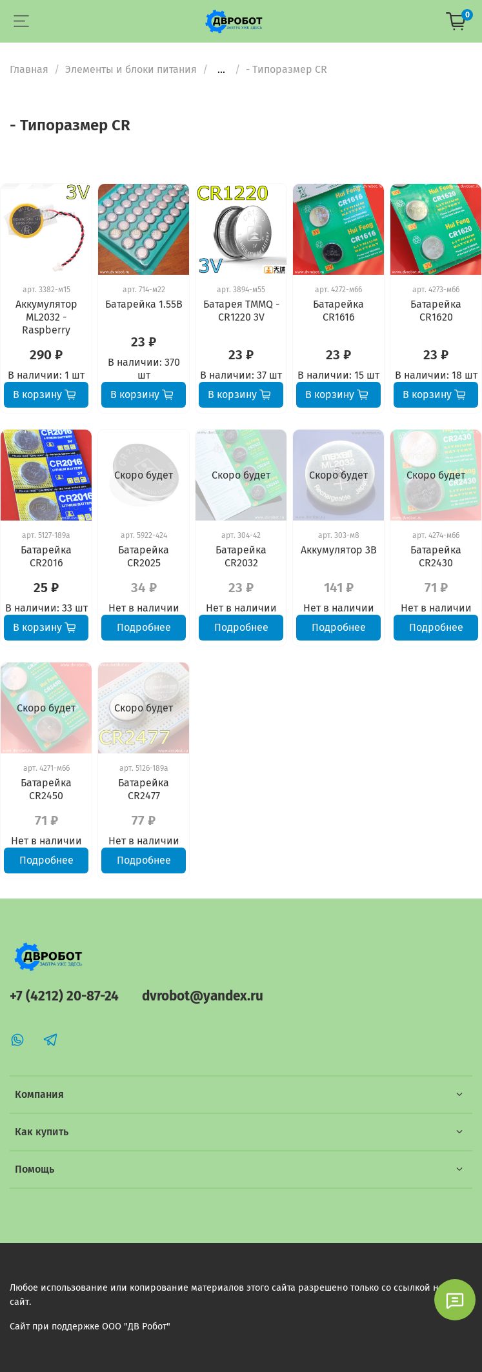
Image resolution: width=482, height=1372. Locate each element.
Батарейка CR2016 (46, 556)
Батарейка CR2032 (241, 556)
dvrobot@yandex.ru (202, 996)
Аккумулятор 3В (339, 550)
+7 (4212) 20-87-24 (64, 996)
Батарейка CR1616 (338, 310)
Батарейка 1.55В (144, 304)
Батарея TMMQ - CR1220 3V (241, 310)
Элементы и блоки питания (131, 69)
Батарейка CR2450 (46, 789)
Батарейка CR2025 (143, 556)
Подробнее (144, 627)
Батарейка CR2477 (143, 789)
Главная (29, 69)
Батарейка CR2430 (435, 556)
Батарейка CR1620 (435, 310)
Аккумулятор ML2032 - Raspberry (46, 317)
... (221, 69)
